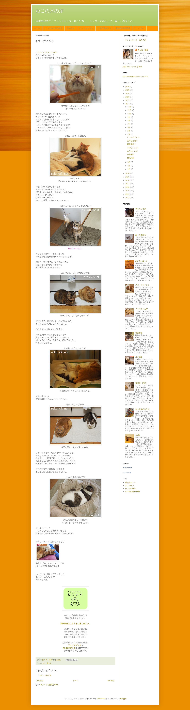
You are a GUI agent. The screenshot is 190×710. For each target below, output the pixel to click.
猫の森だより (130, 482)
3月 (129, 162)
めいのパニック (141, 261)
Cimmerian (101, 699)
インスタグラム (86, 28)
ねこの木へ (139, 28)
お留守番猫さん (105, 28)
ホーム (37, 28)
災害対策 (138, 333)
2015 (127, 191)
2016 (127, 187)
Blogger (123, 699)
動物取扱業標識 (123, 28)
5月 (129, 131)
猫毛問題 (130, 158)
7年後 (137, 435)
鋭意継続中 (131, 144)
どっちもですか (133, 137)
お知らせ (71, 28)
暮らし (49, 663)
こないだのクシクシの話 (46, 52)
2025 (127, 90)
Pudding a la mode (132, 492)
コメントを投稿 (45, 675)
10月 (130, 114)
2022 (127, 100)
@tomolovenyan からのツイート (135, 76)
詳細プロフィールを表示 (132, 67)
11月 (130, 110)
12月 (130, 107)
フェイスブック (74, 645)
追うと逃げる (140, 235)
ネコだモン (129, 485)
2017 (127, 184)
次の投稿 (39, 681)
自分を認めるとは (142, 409)
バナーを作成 (127, 472)
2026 (127, 87)
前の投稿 (111, 681)
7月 (129, 124)
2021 (127, 104)
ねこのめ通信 (130, 488)
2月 (129, 166)
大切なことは (132, 148)
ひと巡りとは (140, 209)
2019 (127, 177)
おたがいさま (132, 151)
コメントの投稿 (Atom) (49, 685)
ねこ (44, 663)
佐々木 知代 (142, 50)
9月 (129, 117)
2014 (127, 194)
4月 (129, 134)
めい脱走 (138, 357)
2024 (127, 93)
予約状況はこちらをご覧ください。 (75, 623)
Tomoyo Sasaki (127, 467)
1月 (129, 169)
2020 (127, 173)
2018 (127, 180)
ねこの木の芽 (50, 10)
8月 (129, 120)
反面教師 (130, 154)
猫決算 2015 (140, 383)
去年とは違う (132, 141)
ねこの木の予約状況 (53, 28)
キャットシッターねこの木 (135, 40)
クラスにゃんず (141, 309)
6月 (129, 127)
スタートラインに (142, 285)
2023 (127, 97)
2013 (127, 197)
